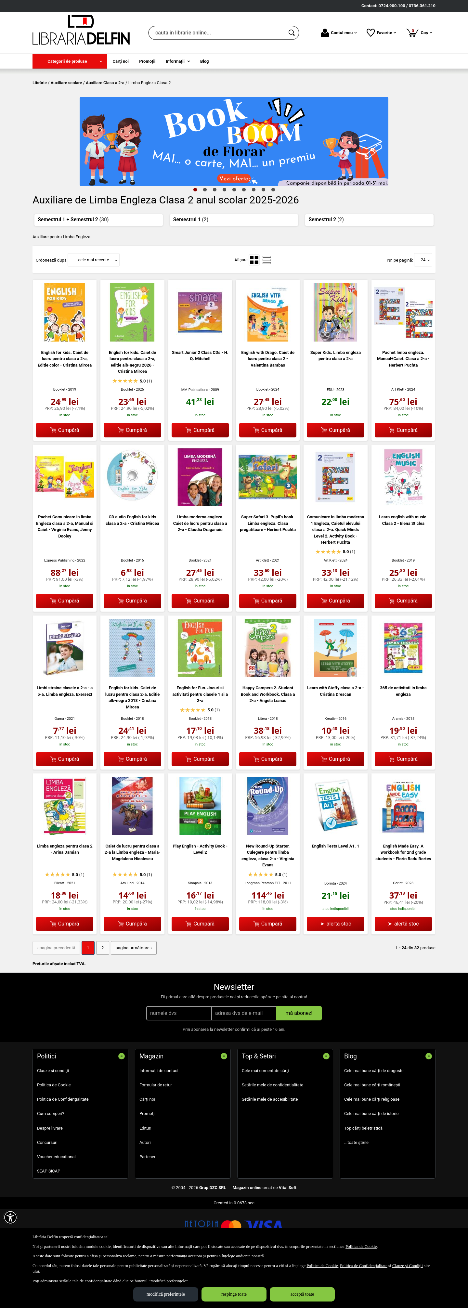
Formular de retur (155, 1131)
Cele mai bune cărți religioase (371, 1146)
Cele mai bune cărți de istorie (371, 1160)
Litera (262, 765)
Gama (59, 765)
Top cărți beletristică (363, 1174)
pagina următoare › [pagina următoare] (131, 994)
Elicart (59, 930)
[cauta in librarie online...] (216, 33)
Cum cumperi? (50, 1160)
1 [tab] (195, 236)
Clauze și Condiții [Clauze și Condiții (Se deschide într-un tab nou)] (407, 1265)
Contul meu (339, 33)
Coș (419, 32)
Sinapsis (195, 930)
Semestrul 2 (326, 266)
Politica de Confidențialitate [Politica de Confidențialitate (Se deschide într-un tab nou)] (363, 1265)
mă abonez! (299, 1059)
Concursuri (47, 1188)
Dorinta (330, 930)
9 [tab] (273, 236)
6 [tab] (243, 236)
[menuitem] (69, 61)
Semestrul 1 (190, 266)
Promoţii (147, 1160)
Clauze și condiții (53, 1117)
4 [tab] (224, 236)
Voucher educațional (56, 1203)
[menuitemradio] (254, 306)
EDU (330, 436)
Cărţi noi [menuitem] (121, 61)
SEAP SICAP (48, 1217)
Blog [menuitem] (204, 61)
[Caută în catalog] (292, 33)
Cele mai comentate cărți (265, 1117)
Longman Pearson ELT (262, 930)
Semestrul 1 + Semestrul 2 (73, 266)
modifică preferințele (166, 1294)
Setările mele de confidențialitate (272, 1131)
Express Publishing (59, 607)
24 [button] (423, 306)
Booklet (59, 436)
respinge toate (234, 1294)
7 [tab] (253, 236)
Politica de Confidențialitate (63, 1146)
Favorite (381, 33)
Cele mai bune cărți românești (372, 1131)
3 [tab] (214, 236)
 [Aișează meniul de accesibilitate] (10, 1217)
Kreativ (330, 765)
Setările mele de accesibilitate (270, 1146)
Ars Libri (127, 930)
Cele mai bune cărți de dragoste (374, 1117)
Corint (398, 930)
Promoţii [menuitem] (147, 61)
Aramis (398, 765)
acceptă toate (302, 1294)
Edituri (145, 1174)
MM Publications (194, 436)
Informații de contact (159, 1117)
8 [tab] (263, 236)
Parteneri (148, 1203)
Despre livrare (50, 1174)
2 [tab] (205, 236)
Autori (145, 1188)
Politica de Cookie (54, 1131)
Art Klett (397, 436)
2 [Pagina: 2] (101, 994)
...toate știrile (356, 1188)
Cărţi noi (147, 1146)
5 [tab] (234, 236)
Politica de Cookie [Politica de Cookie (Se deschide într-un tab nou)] (361, 1246)
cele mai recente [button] (93, 306)
